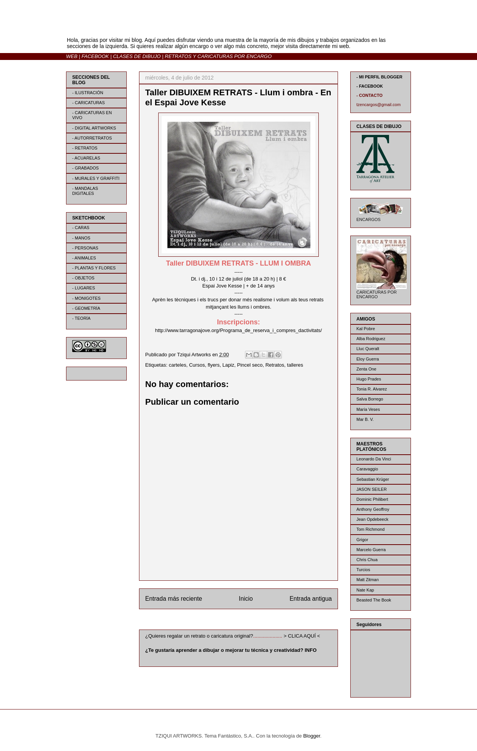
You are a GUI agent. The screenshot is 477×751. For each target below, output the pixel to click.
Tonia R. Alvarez (371, 389)
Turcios (363, 569)
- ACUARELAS (86, 158)
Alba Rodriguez (370, 338)
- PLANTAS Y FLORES (94, 268)
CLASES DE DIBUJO (137, 56)
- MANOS (81, 238)
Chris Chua (367, 559)
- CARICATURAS (88, 102)
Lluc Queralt (367, 348)
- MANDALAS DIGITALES (85, 191)
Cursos (197, 365)
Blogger (311, 736)
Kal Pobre (365, 328)
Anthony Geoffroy (372, 509)
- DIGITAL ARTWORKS (94, 128)
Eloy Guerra (367, 359)
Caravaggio (367, 469)
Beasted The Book (373, 600)
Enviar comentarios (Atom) (254, 618)
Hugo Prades (368, 379)
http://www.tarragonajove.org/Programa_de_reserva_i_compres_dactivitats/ (238, 330)
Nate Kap (365, 590)
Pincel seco (249, 365)
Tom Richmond (370, 529)
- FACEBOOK (369, 86)
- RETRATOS (85, 148)
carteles (177, 365)
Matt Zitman (367, 579)
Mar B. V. (365, 419)
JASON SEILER (371, 489)
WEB (72, 56)
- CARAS (80, 227)
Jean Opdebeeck (372, 519)
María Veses (368, 409)
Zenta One (366, 369)
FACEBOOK (95, 56)
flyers (214, 365)
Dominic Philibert (372, 499)
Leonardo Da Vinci (373, 459)
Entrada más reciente (173, 598)
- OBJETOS (83, 278)
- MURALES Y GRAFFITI (95, 178)
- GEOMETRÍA (86, 308)
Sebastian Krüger (372, 479)
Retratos (274, 365)
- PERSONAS (85, 248)
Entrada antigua (311, 598)
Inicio (246, 598)
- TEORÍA (81, 318)
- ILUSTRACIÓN (87, 92)
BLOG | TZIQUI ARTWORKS (141, 26)
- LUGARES (83, 288)
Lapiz (228, 365)
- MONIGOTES (86, 298)
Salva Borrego (369, 399)
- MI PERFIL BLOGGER (379, 77)
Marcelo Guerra (371, 549)
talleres (295, 365)
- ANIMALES (84, 258)
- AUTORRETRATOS (92, 138)
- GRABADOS (85, 168)
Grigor (362, 539)
